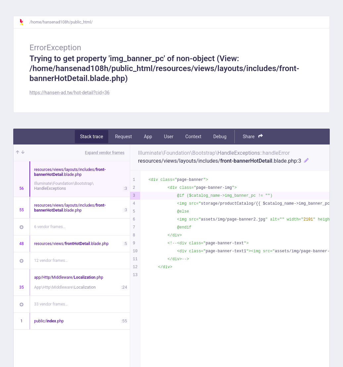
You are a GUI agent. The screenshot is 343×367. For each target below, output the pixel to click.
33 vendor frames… (51, 304)
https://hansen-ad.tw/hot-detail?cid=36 (69, 92)
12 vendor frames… (51, 260)
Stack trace (91, 136)
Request (123, 136)
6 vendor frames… (50, 226)
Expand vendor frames (104, 152)
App (148, 136)
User (168, 136)
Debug (219, 136)
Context (193, 136)
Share (253, 136)
